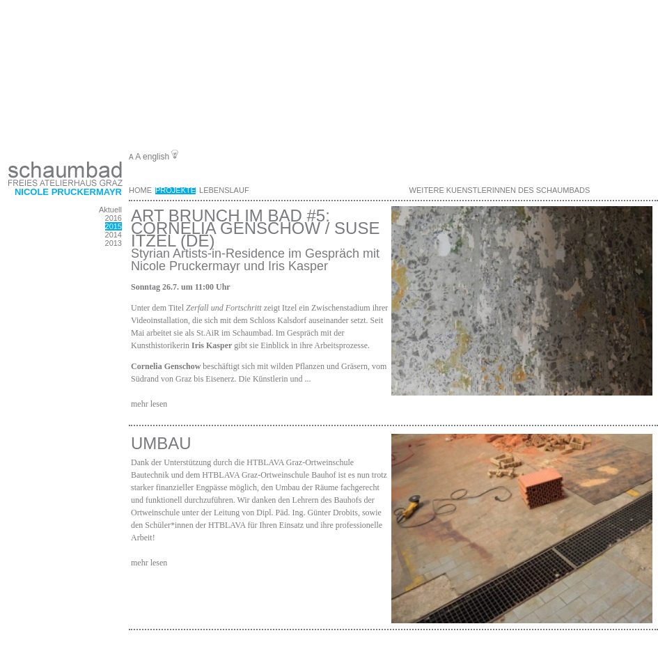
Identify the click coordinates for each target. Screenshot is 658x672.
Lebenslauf (224, 190)
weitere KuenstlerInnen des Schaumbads (499, 190)
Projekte (175, 190)
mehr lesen (149, 404)
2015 (113, 226)
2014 (113, 234)
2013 (113, 243)
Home (140, 190)
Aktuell (110, 209)
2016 (113, 218)
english (156, 157)
